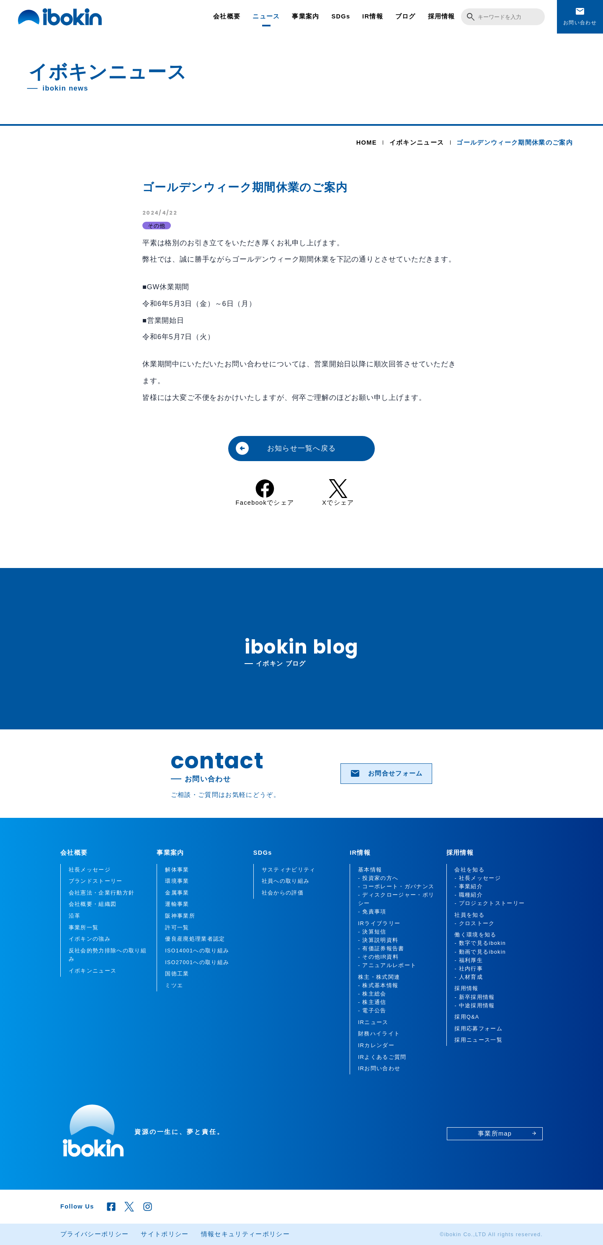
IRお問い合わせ (379, 1068)
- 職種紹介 (468, 895)
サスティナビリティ (289, 870)
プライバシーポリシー (94, 1234)
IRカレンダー (376, 1045)
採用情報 (441, 16)
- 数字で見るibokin (480, 943)
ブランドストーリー (96, 881)
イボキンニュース (416, 142)
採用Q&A (466, 1017)
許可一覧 (177, 928)
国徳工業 (177, 974)
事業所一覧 (84, 928)
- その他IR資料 (378, 957)
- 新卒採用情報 (474, 997)
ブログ (405, 16)
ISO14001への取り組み (197, 951)
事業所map (507, 1133)
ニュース (266, 16)
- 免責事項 (372, 912)
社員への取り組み (286, 881)
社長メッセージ (90, 870)
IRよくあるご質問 (382, 1057)
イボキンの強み (90, 939)
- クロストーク (474, 923)
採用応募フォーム (478, 1029)
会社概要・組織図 (93, 904)
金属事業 (177, 893)
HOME (366, 142)
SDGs (340, 16)
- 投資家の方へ (378, 878)
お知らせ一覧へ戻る (285, 448)
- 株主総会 (372, 994)
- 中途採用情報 (474, 1006)
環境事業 (177, 881)
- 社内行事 (468, 969)
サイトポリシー (164, 1234)
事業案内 (305, 16)
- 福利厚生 (468, 960)
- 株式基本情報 (378, 985)
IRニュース (373, 1022)
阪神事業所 (180, 916)
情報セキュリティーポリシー (245, 1234)
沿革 (75, 916)
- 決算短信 (372, 932)
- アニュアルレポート (387, 965)
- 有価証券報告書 (381, 949)
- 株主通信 (372, 1002)
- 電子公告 (372, 1011)
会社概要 (226, 16)
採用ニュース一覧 (478, 1040)
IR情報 (372, 16)
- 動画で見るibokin (480, 952)
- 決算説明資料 (378, 940)
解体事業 (177, 870)
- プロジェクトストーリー (489, 903)
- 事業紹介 (468, 887)
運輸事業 (177, 904)
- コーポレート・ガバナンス (396, 887)
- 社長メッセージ (477, 878)
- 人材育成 (468, 977)
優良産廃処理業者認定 (195, 939)
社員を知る (469, 915)
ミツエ (174, 985)
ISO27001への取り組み (197, 962)
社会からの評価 (283, 893)
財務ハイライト (379, 1034)
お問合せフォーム (386, 773)
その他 (157, 226)
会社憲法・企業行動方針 (102, 893)
